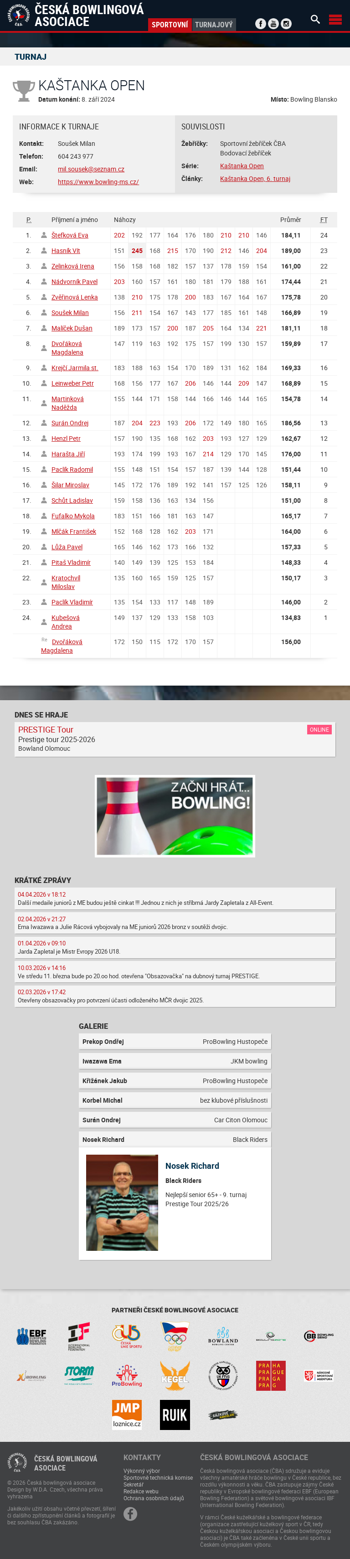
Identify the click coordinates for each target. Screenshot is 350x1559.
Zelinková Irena (72, 266)
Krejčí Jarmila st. (74, 367)
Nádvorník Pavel (74, 281)
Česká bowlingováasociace (66, 1463)
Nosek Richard (192, 1165)
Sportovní (170, 25)
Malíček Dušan (72, 328)
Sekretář (134, 1484)
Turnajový (214, 25)
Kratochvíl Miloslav (65, 582)
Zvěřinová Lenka (74, 297)
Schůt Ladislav (72, 500)
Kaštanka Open (242, 165)
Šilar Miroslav (70, 484)
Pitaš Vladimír (71, 562)
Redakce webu (141, 1491)
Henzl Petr (66, 438)
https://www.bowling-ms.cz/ (98, 181)
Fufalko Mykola (73, 515)
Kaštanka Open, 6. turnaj (255, 178)
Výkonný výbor (142, 1470)
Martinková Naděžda (67, 403)
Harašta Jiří (68, 453)
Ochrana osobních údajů (154, 1498)
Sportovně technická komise (158, 1477)
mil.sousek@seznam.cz (91, 169)
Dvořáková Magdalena (67, 347)
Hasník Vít (65, 250)
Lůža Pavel (66, 546)
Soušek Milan (70, 312)
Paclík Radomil (72, 469)
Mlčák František (73, 531)
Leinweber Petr (72, 383)
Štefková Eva (69, 235)
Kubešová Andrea (65, 621)
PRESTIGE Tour (45, 729)
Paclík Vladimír (72, 602)
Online (319, 729)
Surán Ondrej (69, 422)
